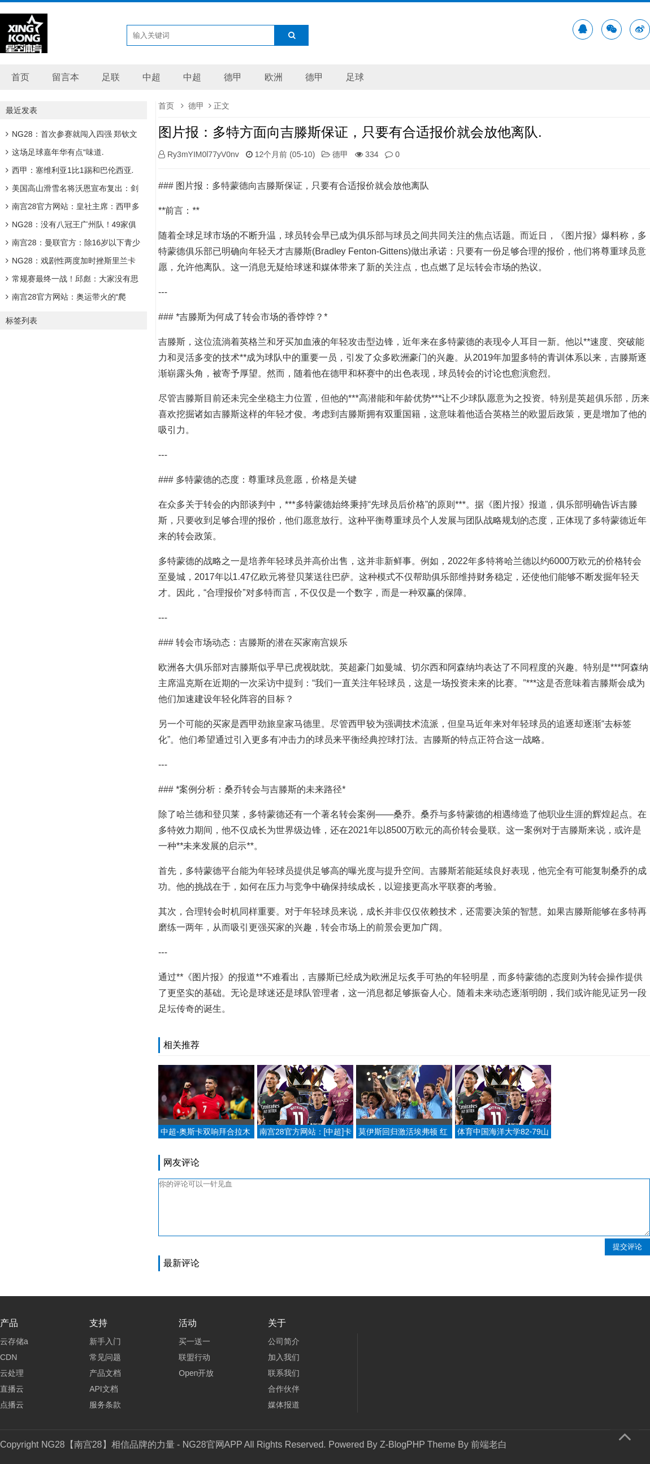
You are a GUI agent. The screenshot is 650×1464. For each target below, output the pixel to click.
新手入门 (105, 1341)
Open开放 (196, 1373)
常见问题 (105, 1357)
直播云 (12, 1388)
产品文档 (105, 1373)
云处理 (12, 1373)
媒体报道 (284, 1404)
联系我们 (284, 1373)
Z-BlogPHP (402, 1444)
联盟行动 (194, 1357)
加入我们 (284, 1357)
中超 (151, 77)
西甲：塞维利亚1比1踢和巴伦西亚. (69, 170)
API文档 (103, 1388)
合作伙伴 (284, 1388)
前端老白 (489, 1444)
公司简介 (284, 1341)
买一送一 (194, 1341)
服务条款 (105, 1404)
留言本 (65, 77)
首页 (20, 77)
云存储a (14, 1341)
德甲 (233, 77)
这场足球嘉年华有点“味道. (55, 152)
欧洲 (274, 77)
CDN (8, 1357)
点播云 (12, 1404)
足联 (111, 77)
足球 (355, 77)
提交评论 (627, 1246)
